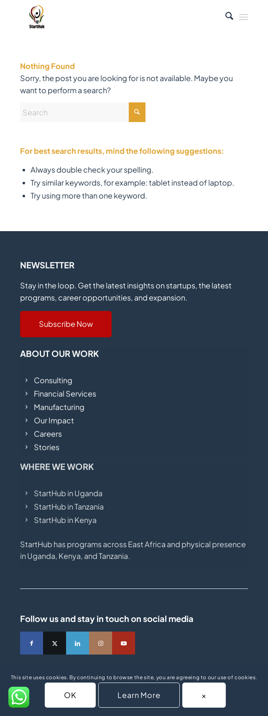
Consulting (53, 377)
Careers (48, 431)
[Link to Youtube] (123, 643)
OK (70, 695)
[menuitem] (225, 16)
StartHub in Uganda (68, 487)
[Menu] (243, 17)
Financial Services (65, 390)
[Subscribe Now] (66, 324)
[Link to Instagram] (100, 643)
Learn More (139, 695)
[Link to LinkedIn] (77, 643)
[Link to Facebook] (31, 643)
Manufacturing (59, 403)
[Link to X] (54, 643)
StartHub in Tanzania (69, 501)
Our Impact (54, 417)
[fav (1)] (111, 16)
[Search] (225, 16)
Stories (46, 444)
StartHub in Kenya (65, 514)
